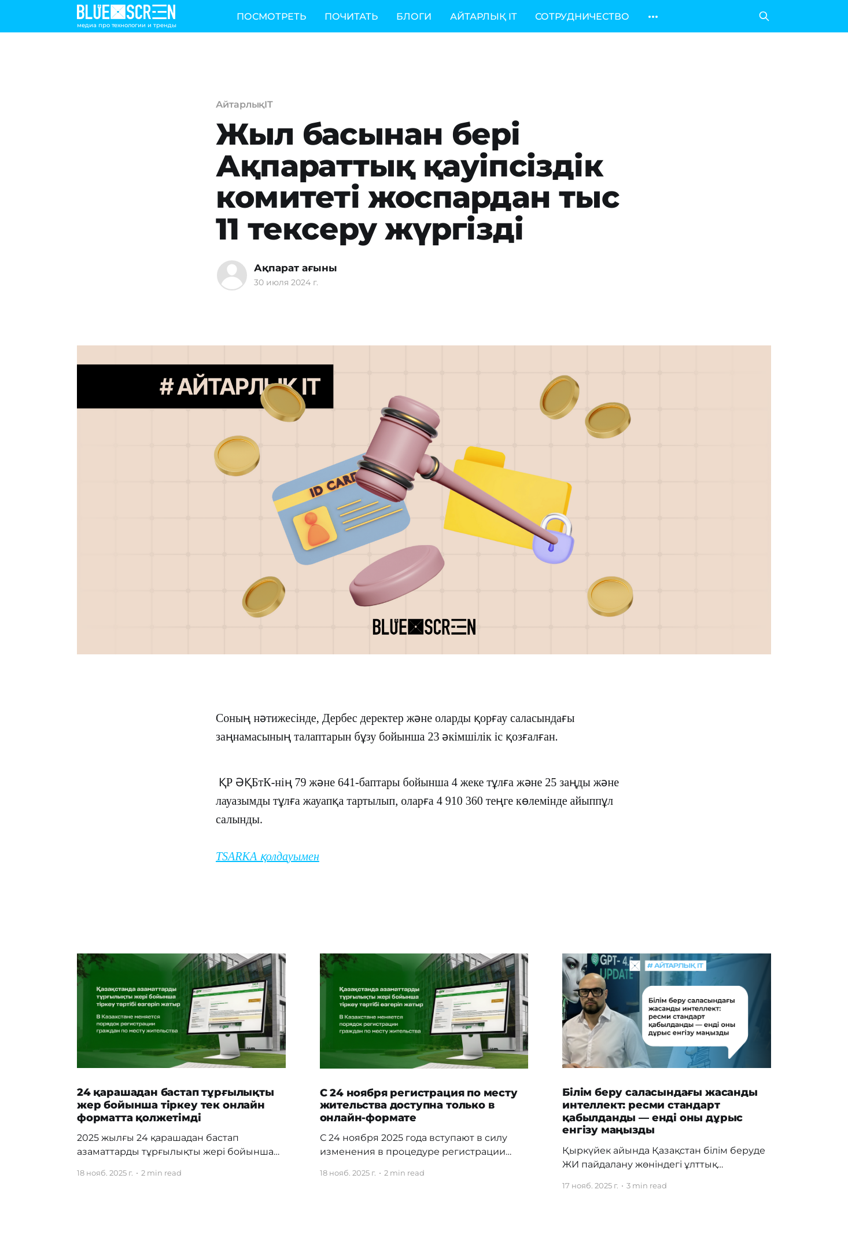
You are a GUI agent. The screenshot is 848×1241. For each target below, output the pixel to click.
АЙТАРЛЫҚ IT (483, 16)
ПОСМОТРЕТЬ (271, 16)
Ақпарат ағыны (295, 268)
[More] (653, 16)
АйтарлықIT (244, 104)
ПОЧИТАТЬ (351, 16)
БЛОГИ (414, 16)
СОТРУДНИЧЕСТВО (582, 16)
